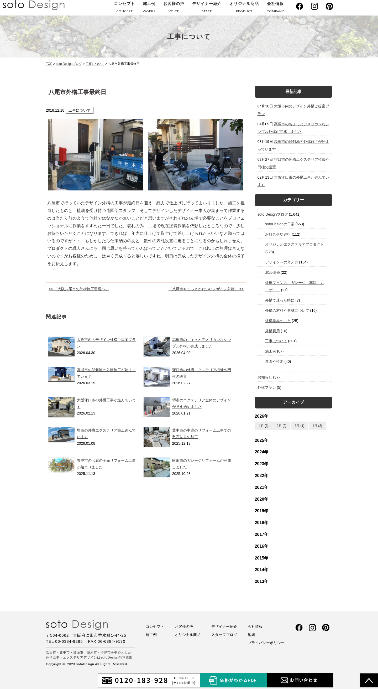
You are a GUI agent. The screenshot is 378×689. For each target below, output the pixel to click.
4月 (314, 426)
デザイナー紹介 (207, 8)
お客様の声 (173, 8)
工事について (276, 341)
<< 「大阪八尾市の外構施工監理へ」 (79, 289)
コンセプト (124, 8)
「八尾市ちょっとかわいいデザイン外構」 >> (206, 289)
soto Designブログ (273, 214)
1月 (261, 426)
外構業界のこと (278, 321)
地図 (251, 635)
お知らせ (265, 377)
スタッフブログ (224, 635)
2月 (279, 426)
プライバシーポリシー (266, 643)
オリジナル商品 (244, 8)
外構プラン (267, 387)
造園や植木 (274, 361)
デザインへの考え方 (281, 262)
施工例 (149, 8)
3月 (297, 426)
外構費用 (272, 331)
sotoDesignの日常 (280, 224)
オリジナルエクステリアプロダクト (294, 244)
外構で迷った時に (280, 300)
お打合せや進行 (278, 234)
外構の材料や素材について (287, 310)
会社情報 (275, 8)
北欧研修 (272, 272)
